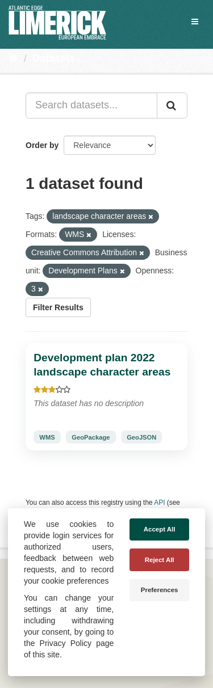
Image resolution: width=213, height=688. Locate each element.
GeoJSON (141, 437)
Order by (42, 145)
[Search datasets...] (91, 105)
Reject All (159, 559)
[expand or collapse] (194, 21)
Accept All (160, 529)
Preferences (159, 589)
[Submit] (172, 105)
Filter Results (58, 307)
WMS (47, 437)
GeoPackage (91, 437)
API (159, 502)
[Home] (13, 58)
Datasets (53, 58)
